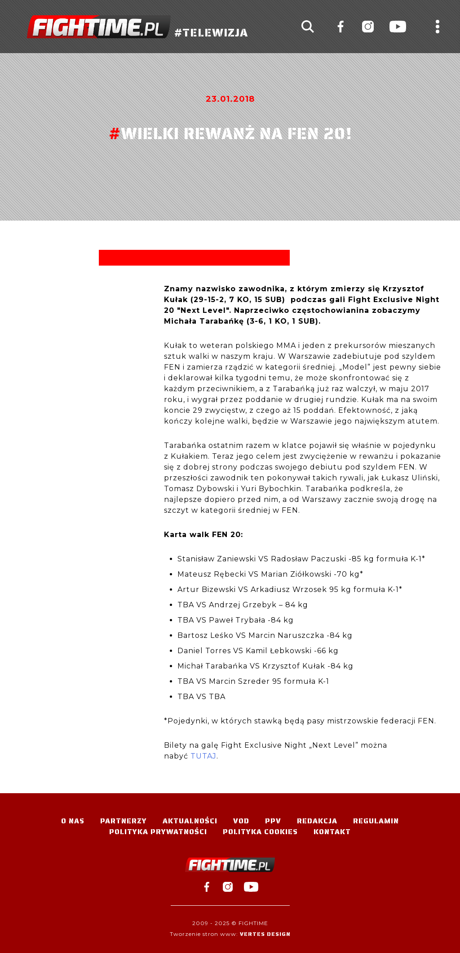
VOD (241, 821)
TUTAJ (203, 756)
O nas (72, 821)
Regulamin (376, 821)
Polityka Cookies (260, 831)
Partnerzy (123, 821)
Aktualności (190, 821)
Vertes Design (265, 934)
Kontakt (332, 831)
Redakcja (317, 821)
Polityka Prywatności (158, 831)
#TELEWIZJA (137, 26)
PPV (273, 821)
